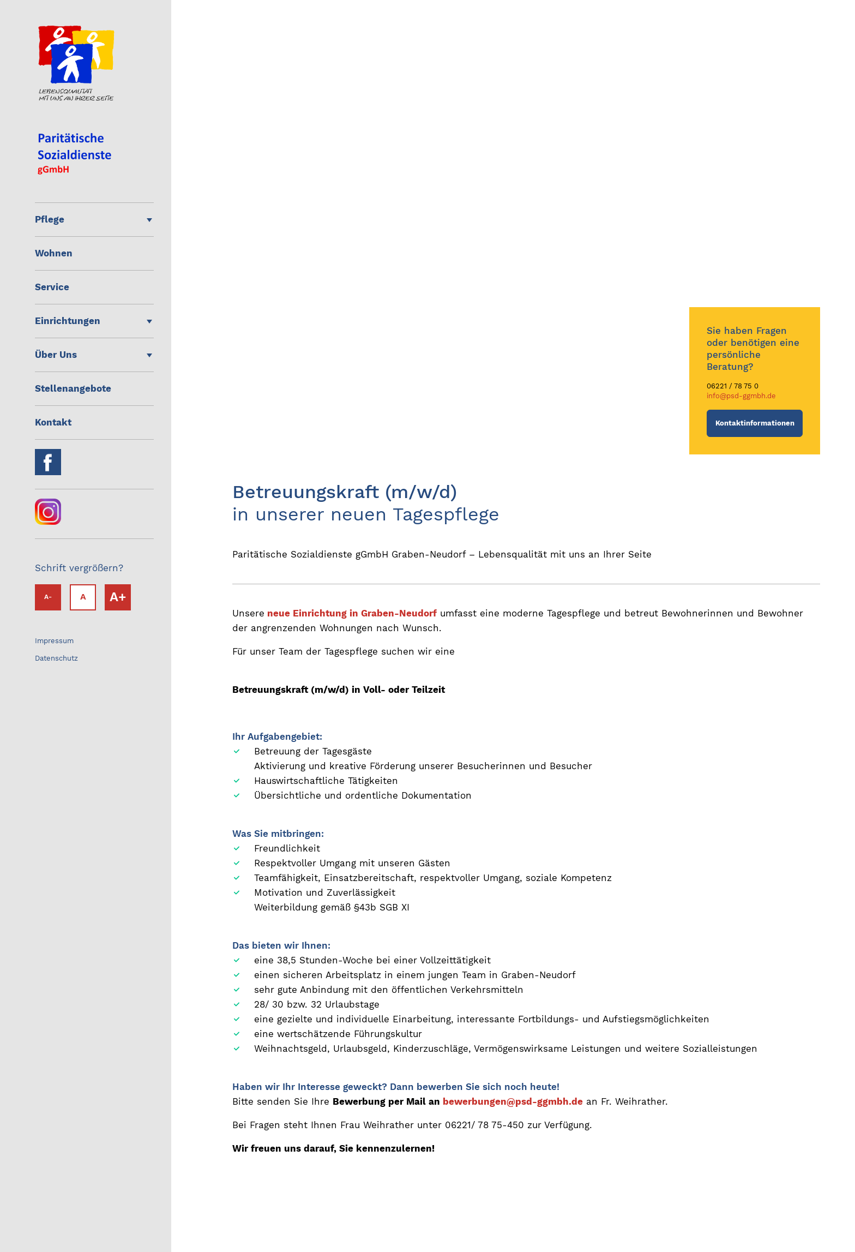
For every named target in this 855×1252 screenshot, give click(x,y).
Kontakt (53, 422)
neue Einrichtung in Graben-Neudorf (352, 613)
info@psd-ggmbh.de (741, 396)
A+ (118, 596)
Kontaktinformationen (754, 423)
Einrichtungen (67, 320)
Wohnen (54, 253)
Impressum (54, 641)
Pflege (49, 219)
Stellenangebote (73, 388)
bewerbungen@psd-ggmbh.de (513, 1101)
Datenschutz (56, 658)
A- (48, 597)
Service (52, 286)
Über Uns (56, 354)
